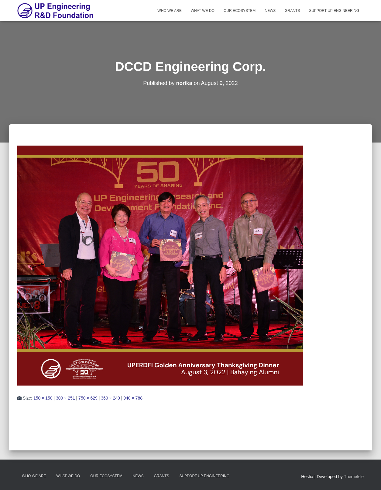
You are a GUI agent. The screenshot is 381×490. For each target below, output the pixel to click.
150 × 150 (43, 398)
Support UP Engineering (334, 11)
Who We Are (169, 11)
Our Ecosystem (240, 11)
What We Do (203, 11)
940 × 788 (132, 398)
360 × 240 (110, 398)
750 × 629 (88, 398)
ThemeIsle (354, 476)
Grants (292, 11)
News (270, 11)
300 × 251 (65, 398)
